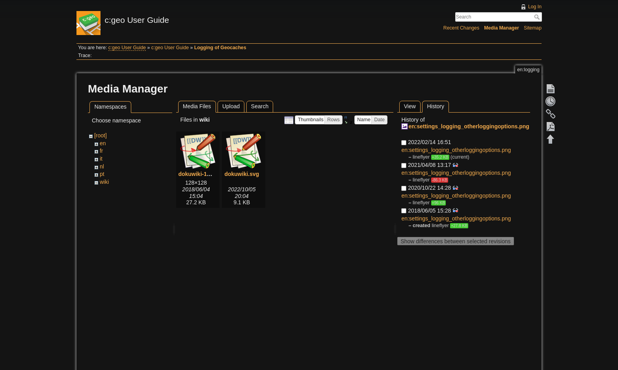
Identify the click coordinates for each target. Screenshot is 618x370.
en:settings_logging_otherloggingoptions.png (468, 126)
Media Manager (501, 28)
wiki (104, 182)
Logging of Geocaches (220, 47)
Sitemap (533, 28)
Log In (535, 6)
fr (101, 151)
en (103, 143)
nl (102, 166)
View (410, 106)
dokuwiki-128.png (201, 174)
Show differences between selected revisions (455, 241)
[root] (100, 135)
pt (102, 174)
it (101, 158)
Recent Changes (461, 28)
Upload (231, 106)
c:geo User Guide (127, 47)
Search (538, 17)
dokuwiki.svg (241, 174)
